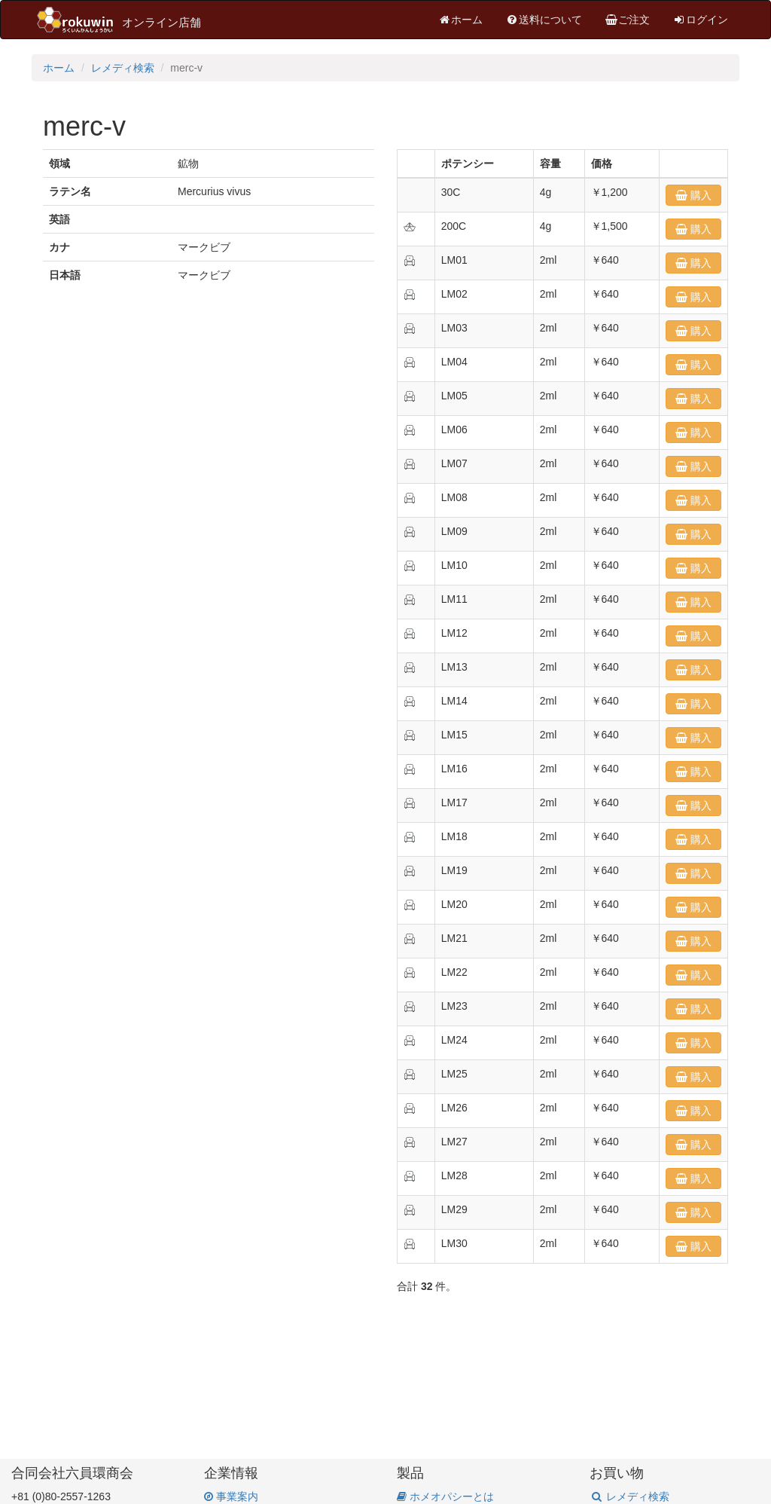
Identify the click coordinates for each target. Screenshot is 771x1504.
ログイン (700, 20)
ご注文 (627, 20)
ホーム (460, 20)
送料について (543, 20)
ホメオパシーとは (445, 1496)
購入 (699, 195)
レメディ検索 (122, 68)
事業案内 (231, 1496)
